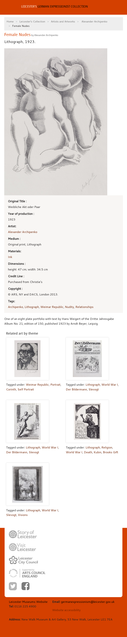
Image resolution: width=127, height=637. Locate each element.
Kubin (97, 452)
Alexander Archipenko (94, 21)
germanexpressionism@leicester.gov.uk (87, 602)
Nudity (69, 307)
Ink (10, 257)
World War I (109, 385)
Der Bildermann (76, 389)
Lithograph (32, 307)
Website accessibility (66, 610)
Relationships (84, 307)
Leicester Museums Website (28, 602)
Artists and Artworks (63, 21)
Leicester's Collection (32, 21)
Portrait (55, 385)
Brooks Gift (110, 452)
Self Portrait (26, 389)
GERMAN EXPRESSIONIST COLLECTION (54, 6)
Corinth (11, 389)
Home (10, 21)
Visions (23, 515)
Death (88, 452)
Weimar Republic (51, 307)
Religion (106, 447)
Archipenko (15, 307)
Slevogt (93, 389)
